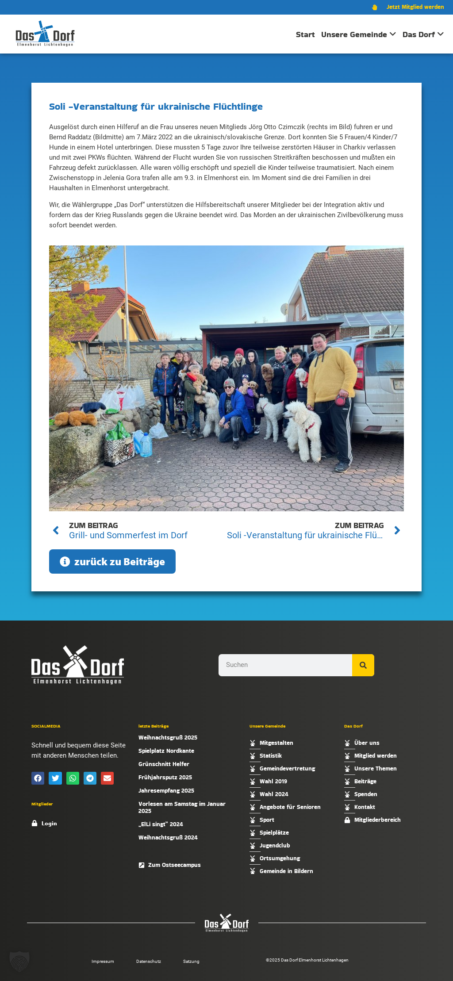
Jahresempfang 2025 (166, 790)
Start (305, 34)
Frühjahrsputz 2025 (165, 777)
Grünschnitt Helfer (163, 764)
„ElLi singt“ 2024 (160, 824)
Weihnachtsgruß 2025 (167, 737)
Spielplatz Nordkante (166, 751)
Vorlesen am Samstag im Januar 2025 (182, 807)
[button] (37, 778)
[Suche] (363, 665)
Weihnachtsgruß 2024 (168, 837)
